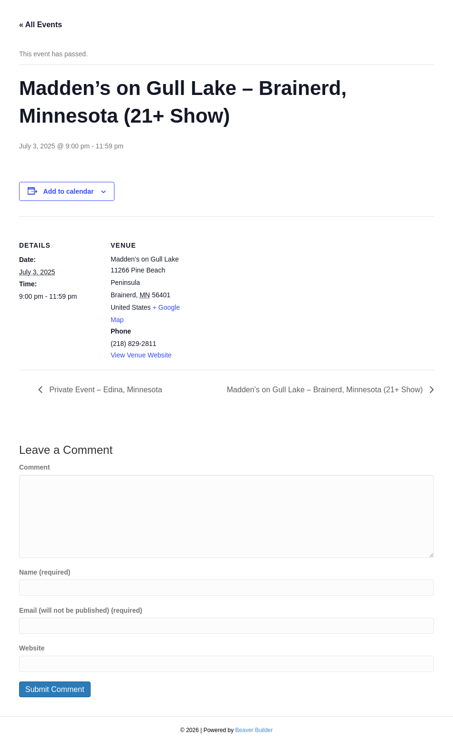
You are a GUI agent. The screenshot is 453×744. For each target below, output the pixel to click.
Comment (34, 467)
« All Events (40, 25)
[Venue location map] (252, 282)
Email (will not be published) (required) (80, 610)
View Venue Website (141, 355)
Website (31, 648)
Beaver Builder (254, 730)
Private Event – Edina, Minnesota (104, 390)
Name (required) (44, 572)
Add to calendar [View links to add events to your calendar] (68, 191)
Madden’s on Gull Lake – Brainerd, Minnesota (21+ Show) (326, 390)
